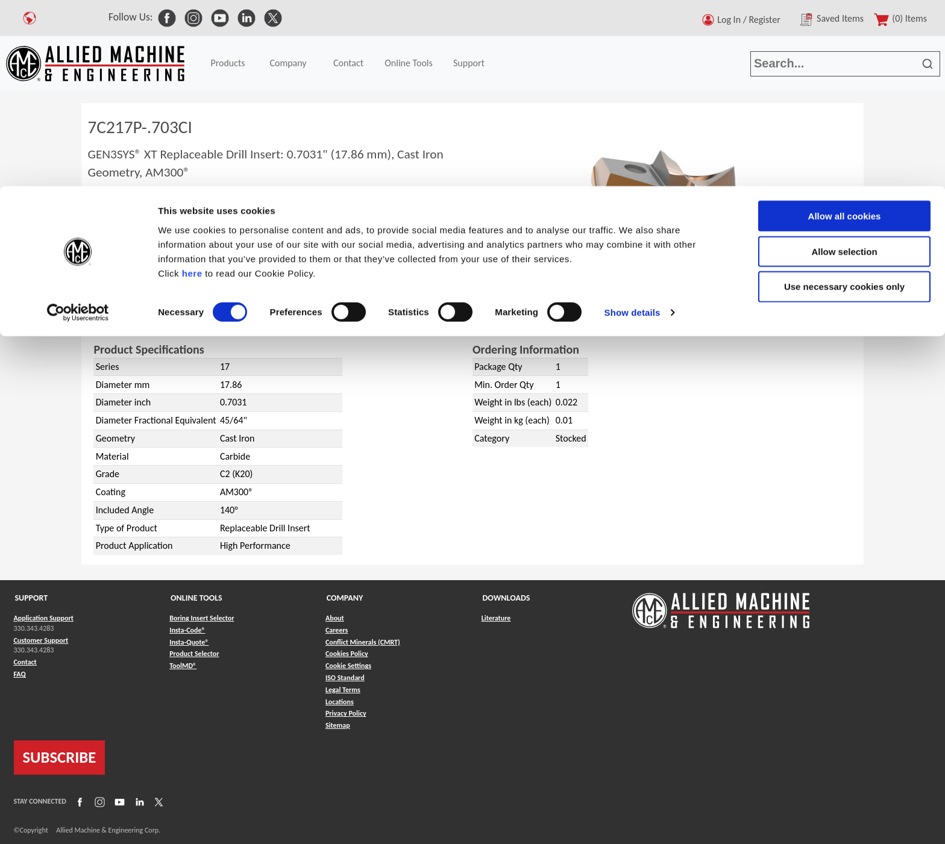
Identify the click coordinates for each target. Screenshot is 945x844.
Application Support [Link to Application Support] (44, 618)
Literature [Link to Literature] (496, 618)
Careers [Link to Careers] (336, 630)
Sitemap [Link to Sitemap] (337, 725)
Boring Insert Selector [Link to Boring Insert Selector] (201, 618)
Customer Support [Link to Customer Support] (41, 640)
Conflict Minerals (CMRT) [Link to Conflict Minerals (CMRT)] (362, 642)
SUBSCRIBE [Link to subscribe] (59, 757)
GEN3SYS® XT (139, 318)
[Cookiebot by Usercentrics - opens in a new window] (78, 126)
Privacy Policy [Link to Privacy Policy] (345, 713)
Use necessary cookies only (844, 101)
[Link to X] (157, 802)
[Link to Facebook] (78, 802)
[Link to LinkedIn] (138, 802)
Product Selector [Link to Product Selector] (194, 653)
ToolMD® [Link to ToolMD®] (182, 665)
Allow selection (844, 65)
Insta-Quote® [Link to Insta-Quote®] (189, 642)
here (192, 87)
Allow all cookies (844, 30)
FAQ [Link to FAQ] (20, 674)
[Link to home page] (720, 604)
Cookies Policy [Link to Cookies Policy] (346, 653)
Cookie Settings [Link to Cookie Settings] (348, 665)
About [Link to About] (334, 618)
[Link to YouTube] (118, 802)
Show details (632, 126)
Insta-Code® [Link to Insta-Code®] (187, 630)
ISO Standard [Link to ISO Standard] (345, 678)
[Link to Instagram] (98, 802)
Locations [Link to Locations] (339, 702)
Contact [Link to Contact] (25, 662)
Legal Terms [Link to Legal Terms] (342, 690)
